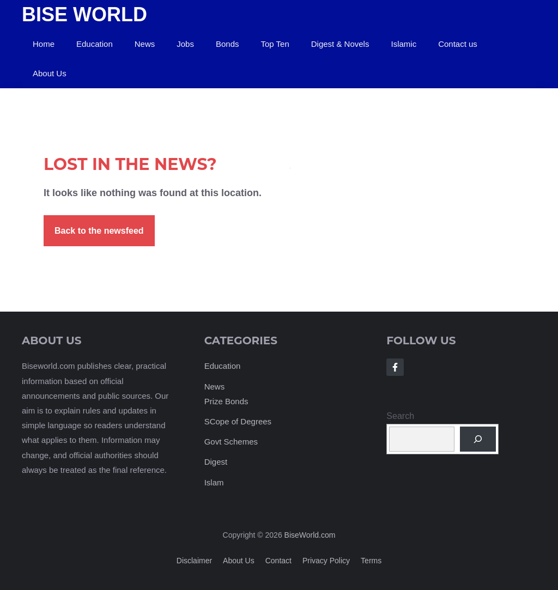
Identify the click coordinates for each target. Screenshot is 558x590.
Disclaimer (194, 560)
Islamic (403, 43)
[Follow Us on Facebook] (395, 367)
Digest (216, 461)
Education (94, 43)
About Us (49, 73)
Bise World (84, 14)
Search (400, 416)
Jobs (185, 43)
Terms (371, 560)
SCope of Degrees (237, 421)
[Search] (478, 439)
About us (238, 560)
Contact (278, 560)
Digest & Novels (340, 43)
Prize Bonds (226, 401)
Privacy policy (326, 560)
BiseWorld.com (310, 535)
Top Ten (274, 43)
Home (43, 43)
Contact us (457, 43)
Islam (214, 482)
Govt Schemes (231, 441)
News (145, 43)
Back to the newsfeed (99, 230)
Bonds (227, 43)
